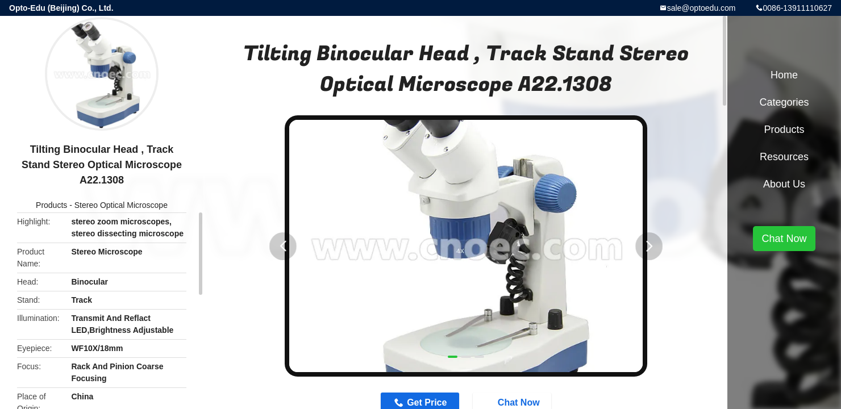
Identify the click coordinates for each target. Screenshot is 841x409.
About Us (784, 184)
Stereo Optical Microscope (121, 205)
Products (51, 205)
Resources (784, 156)
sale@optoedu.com (701, 7)
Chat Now (783, 238)
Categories (784, 102)
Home (784, 75)
